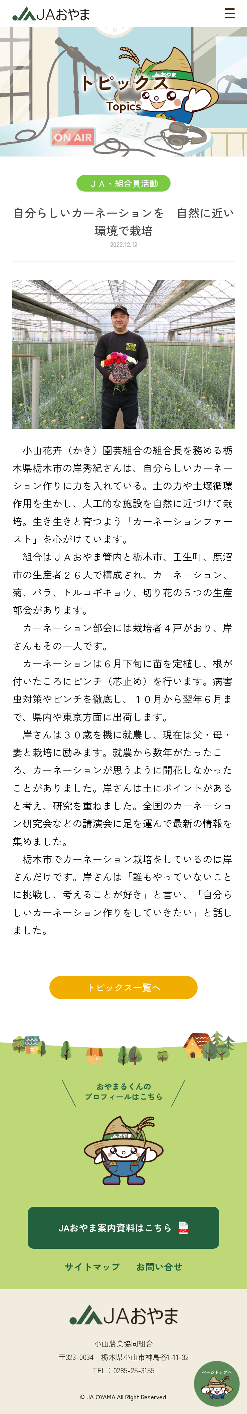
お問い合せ (159, 1266)
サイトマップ (92, 1266)
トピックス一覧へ (123, 987)
